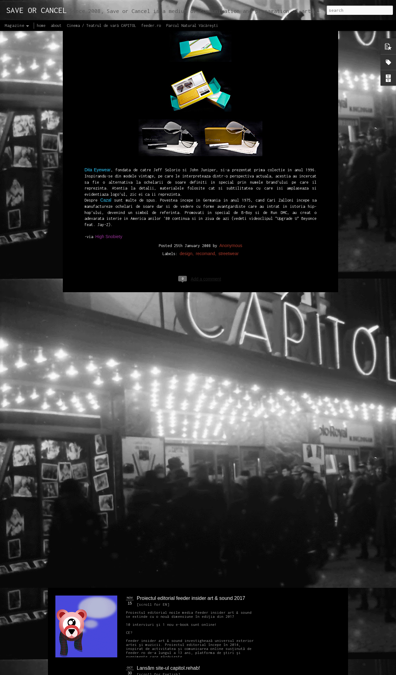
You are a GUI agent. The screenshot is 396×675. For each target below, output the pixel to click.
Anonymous (230, 143)
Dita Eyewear (97, 68)
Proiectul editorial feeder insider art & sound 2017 (191, 598)
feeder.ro (151, 25)
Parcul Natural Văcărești (192, 25)
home (41, 25)
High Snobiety (108, 134)
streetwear (228, 151)
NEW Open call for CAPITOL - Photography (114, 473)
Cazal (105, 98)
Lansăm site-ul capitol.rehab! (168, 668)
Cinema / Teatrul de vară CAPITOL (101, 25)
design (186, 151)
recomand (205, 151)
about (56, 25)
